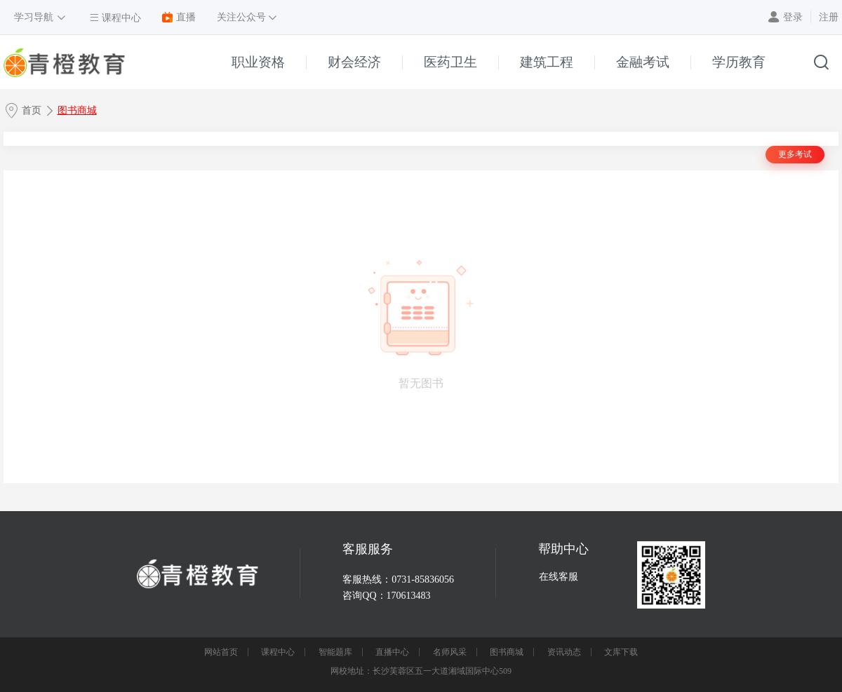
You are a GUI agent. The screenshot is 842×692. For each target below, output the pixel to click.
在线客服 (558, 576)
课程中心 (278, 652)
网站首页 (221, 652)
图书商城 (77, 110)
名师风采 (450, 652)
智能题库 (335, 652)
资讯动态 (564, 652)
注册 (828, 17)
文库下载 (621, 652)
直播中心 (392, 652)
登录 (793, 17)
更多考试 (795, 154)
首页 (31, 110)
